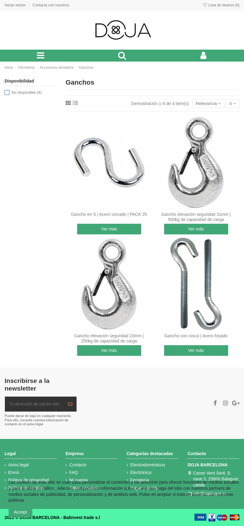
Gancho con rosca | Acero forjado (196, 335)
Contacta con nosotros (51, 5)
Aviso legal (18, 464)
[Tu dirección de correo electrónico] (34, 404)
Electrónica (140, 472)
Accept (20, 512)
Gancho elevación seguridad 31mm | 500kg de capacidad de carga (196, 217)
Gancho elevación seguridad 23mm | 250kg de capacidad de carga (109, 338)
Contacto (77, 464)
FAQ (73, 472)
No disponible (27, 92)
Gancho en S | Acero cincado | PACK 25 (109, 214)
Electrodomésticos (147, 464)
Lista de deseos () (221, 5)
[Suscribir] (70, 404)
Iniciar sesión (16, 5)
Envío (13, 472)
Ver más (109, 228)
